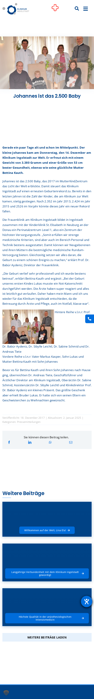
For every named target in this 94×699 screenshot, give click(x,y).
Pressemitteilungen (29, 422)
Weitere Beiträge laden (47, 637)
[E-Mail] (70, 442)
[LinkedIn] (30, 442)
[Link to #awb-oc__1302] (55, 9)
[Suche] (77, 8)
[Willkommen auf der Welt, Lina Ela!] (47, 530)
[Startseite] (15, 5)
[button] (6, 693)
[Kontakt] (89, 319)
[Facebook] (9, 442)
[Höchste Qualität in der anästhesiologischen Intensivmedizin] (47, 618)
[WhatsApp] (50, 442)
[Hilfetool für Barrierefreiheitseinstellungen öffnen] (86, 601)
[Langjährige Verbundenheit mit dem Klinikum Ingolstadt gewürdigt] (47, 573)
